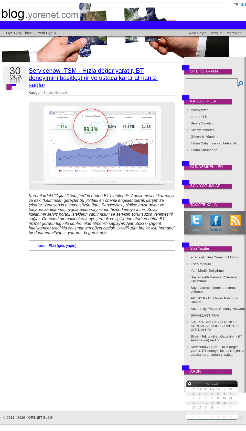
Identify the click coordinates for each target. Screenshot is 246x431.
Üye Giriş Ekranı (20, 33)
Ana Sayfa (198, 33)
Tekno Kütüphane (204, 150)
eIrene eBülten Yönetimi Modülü (215, 257)
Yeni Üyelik (47, 33)
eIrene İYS (199, 117)
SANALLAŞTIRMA (205, 315)
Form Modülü (201, 264)
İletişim (217, 33)
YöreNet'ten (200, 110)
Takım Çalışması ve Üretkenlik (214, 143)
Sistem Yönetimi (203, 130)
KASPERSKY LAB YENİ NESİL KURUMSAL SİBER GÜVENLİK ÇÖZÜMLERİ (215, 326)
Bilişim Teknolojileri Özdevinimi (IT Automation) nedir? (216, 338)
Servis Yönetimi (55, 92)
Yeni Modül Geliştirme (207, 270)
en (243, 4)
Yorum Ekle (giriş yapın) (57, 246)
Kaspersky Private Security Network (218, 309)
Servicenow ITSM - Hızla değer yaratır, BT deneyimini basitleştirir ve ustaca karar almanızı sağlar (93, 77)
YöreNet (234, 33)
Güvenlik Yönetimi (204, 137)
